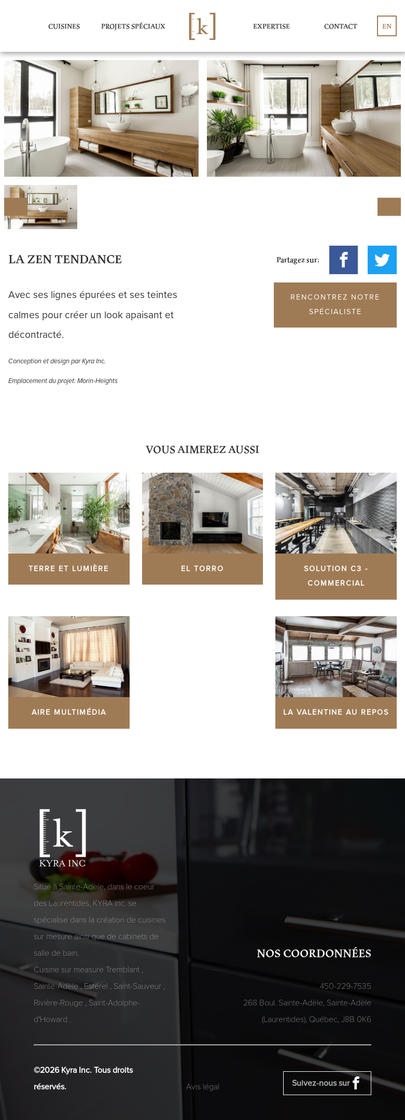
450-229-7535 (345, 986)
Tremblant (124, 970)
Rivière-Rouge (59, 1003)
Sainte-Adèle (57, 986)
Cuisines (64, 26)
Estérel (97, 986)
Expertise (271, 26)
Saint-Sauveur (138, 986)
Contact (340, 26)
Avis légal (202, 1087)
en (387, 26)
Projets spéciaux (133, 26)
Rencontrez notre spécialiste (335, 305)
